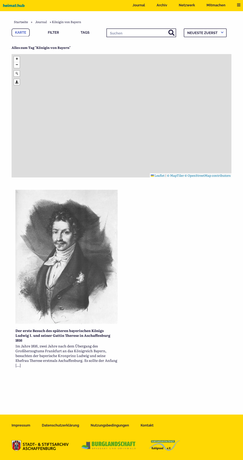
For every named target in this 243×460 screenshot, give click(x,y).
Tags (85, 32)
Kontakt (147, 425)
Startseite (21, 21)
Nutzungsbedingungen (110, 425)
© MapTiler (175, 175)
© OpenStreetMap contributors (207, 175)
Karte (20, 32)
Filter (53, 32)
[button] (17, 59)
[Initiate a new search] (17, 73)
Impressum (21, 425)
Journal (138, 5)
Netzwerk (187, 5)
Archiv (162, 5)
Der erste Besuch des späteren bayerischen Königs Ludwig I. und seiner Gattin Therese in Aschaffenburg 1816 (62, 335)
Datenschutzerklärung (60, 425)
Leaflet (158, 175)
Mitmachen (216, 5)
